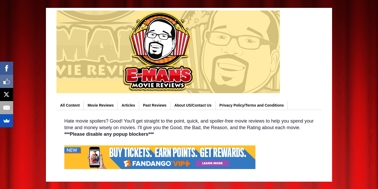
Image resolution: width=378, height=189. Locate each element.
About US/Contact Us (193, 105)
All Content (70, 105)
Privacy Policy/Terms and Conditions (251, 105)
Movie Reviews (101, 105)
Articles (128, 105)
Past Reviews (155, 105)
